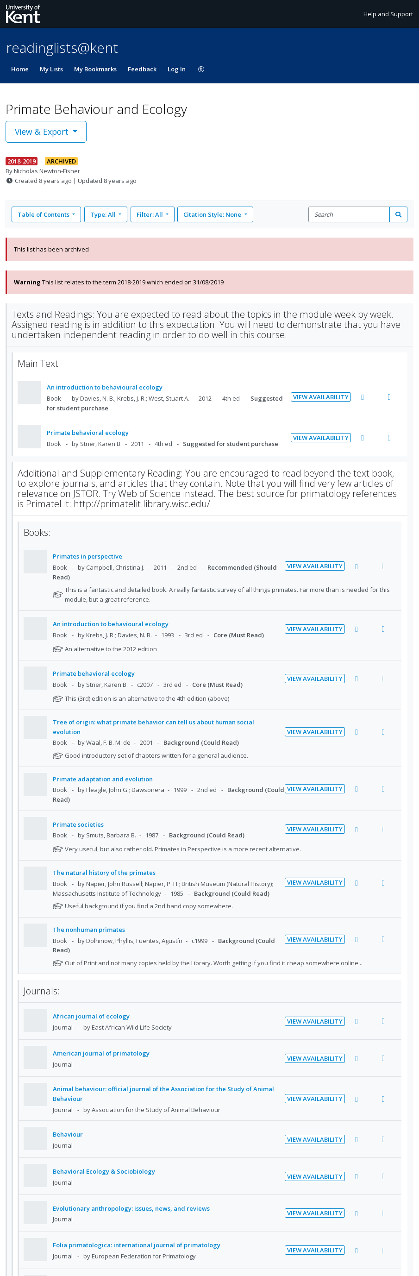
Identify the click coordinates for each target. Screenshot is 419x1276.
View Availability (321, 397)
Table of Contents (44, 214)
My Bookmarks (95, 69)
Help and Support (388, 14)
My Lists (51, 69)
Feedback (142, 69)
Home (20, 69)
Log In (177, 69)
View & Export (43, 131)
